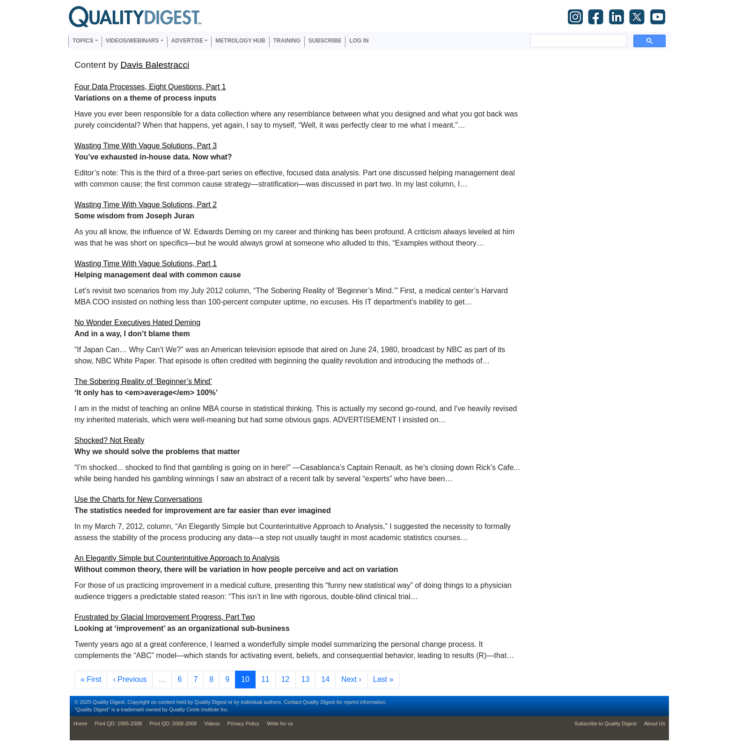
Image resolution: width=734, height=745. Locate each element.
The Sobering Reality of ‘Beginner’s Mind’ (143, 381)
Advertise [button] (187, 40)
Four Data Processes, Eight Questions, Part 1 (150, 87)
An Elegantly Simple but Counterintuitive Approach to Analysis (176, 558)
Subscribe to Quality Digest (605, 723)
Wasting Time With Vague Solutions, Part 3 (145, 146)
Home (80, 723)
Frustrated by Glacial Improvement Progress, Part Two (164, 617)
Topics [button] (83, 40)
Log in (358, 40)
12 (288, 678)
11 (268, 678)
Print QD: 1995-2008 (118, 723)
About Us (654, 723)
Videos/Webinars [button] (132, 40)
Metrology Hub (240, 40)
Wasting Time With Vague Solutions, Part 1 (145, 264)
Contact (292, 702)
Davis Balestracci (154, 65)
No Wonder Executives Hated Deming (137, 322)
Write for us (280, 723)
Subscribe (325, 40)
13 (308, 678)
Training (287, 40)
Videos (212, 723)
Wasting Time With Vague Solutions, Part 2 (145, 205)
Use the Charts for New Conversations (138, 499)
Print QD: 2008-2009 (173, 723)
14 (328, 678)
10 (248, 678)
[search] (577, 40)
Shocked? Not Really (109, 440)
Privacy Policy (243, 723)
